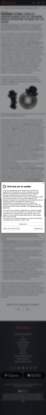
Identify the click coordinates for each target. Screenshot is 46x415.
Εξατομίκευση (38, 228)
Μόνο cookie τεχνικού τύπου (11, 228)
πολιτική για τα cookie (36, 206)
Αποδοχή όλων (23, 224)
